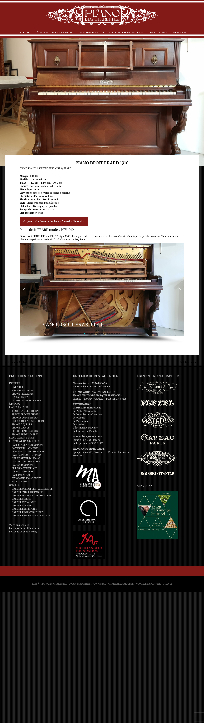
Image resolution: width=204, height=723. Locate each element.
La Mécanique (80, 421)
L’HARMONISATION (22, 471)
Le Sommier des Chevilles (87, 414)
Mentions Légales (19, 525)
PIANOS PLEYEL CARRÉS (25, 434)
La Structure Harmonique (87, 407)
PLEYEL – (78, 398)
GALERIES (14, 485)
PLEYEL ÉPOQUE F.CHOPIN (87, 436)
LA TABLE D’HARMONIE (25, 448)
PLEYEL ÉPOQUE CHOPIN (25, 414)
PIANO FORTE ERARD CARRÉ (88, 448)
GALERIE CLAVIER (22, 505)
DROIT (23, 168)
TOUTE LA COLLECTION (25, 411)
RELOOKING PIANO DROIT (26, 478)
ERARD (67, 168)
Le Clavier (78, 424)
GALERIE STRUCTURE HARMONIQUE (32, 488)
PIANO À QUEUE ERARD (24, 417)
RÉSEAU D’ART (20, 397)
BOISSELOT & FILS (116, 398)
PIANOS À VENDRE (19, 407)
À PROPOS (14, 403)
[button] (24, 290)
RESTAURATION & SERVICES (24, 441)
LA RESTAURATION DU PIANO (28, 445)
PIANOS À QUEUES (22, 424)
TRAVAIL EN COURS (22, 390)
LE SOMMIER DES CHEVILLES (28, 451)
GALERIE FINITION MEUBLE (27, 512)
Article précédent (16, 362)
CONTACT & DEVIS (19, 481)
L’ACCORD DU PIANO (23, 465)
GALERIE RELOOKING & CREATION (31, 515)
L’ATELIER (14, 383)
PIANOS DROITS (20, 427)
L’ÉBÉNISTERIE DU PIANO (26, 458)
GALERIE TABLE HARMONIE (27, 492)
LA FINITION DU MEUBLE (26, 461)
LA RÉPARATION (21, 475)
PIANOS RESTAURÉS (23, 393)
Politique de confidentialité (24, 528)
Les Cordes (79, 417)
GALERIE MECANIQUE (24, 502)
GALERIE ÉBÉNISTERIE (24, 508)
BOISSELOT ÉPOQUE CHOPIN (28, 421)
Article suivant (189, 362)
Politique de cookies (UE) (23, 531)
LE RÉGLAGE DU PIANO (24, 468)
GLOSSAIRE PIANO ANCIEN (26, 400)
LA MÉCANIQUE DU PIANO (26, 455)
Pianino (96, 439)
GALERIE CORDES (21, 498)
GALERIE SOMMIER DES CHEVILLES (31, 495)
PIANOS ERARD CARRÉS (25, 431)
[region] (102, 293)
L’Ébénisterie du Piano (85, 427)
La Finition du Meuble (85, 431)
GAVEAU (98, 398)
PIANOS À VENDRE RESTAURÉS (45, 168)
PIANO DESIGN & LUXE (21, 437)
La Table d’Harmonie (84, 411)
